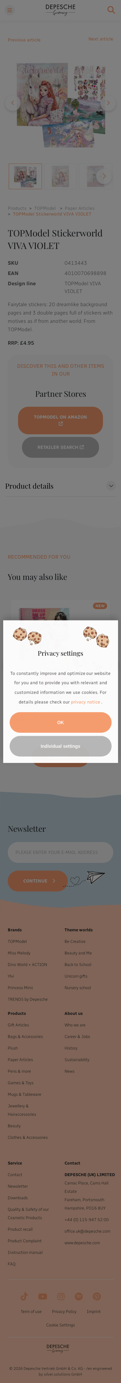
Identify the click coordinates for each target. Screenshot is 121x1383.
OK (60, 722)
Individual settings (60, 746)
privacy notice (85, 702)
